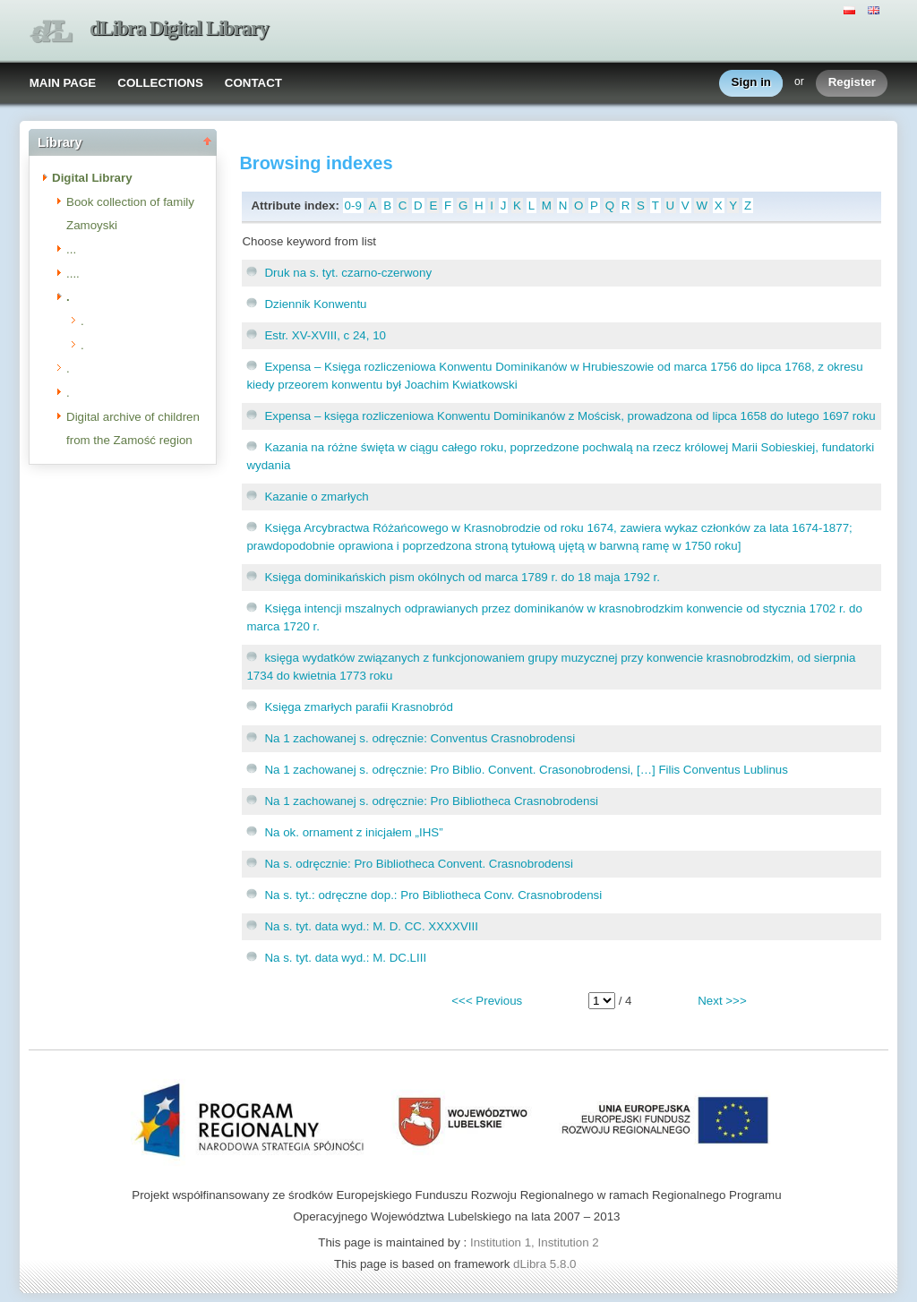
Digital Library (92, 177)
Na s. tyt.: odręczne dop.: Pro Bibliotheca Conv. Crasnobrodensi (433, 895)
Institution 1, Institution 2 (534, 1242)
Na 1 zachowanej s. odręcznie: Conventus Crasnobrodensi (419, 738)
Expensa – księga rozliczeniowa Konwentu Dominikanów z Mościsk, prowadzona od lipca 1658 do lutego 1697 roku (569, 416)
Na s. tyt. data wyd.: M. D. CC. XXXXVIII (371, 926)
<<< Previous (486, 1000)
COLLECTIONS (160, 83)
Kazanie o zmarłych (316, 496)
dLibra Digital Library (179, 28)
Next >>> (722, 1000)
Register (852, 83)
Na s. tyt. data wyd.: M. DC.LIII (345, 957)
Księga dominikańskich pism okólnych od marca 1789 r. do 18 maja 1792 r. (462, 577)
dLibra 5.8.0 (546, 1264)
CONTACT (253, 83)
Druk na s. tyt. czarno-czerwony (348, 272)
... (71, 249)
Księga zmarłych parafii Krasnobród (358, 707)
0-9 (353, 205)
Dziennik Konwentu (315, 304)
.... (73, 273)
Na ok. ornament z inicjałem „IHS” (353, 832)
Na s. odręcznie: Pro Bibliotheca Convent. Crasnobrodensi (418, 863)
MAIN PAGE (63, 83)
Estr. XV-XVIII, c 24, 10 (325, 335)
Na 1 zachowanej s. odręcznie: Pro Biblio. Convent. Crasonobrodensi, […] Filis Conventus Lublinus (526, 769)
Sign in (751, 83)
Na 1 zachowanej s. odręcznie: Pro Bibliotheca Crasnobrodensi (431, 801)
